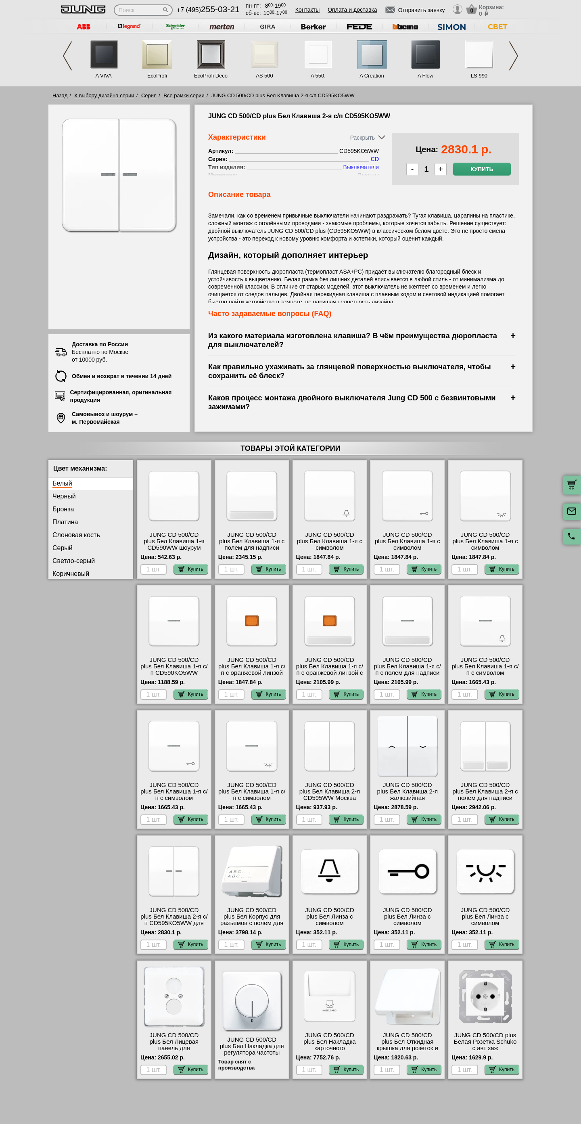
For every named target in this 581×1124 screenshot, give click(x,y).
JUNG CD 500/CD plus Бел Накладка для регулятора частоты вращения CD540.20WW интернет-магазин (252, 1055)
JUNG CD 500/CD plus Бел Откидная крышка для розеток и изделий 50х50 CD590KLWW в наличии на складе (407, 1051)
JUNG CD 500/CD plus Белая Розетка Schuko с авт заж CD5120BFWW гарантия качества (485, 1048)
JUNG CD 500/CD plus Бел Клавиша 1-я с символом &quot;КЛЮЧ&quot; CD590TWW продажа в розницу (407, 551)
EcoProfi (157, 76)
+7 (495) (208, 9)
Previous (67, 56)
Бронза (63, 509)
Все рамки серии (183, 95)
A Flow (425, 76)
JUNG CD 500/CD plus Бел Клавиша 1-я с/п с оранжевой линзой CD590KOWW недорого (251, 669)
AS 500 (264, 76)
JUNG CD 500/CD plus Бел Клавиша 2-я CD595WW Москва (329, 791)
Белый (62, 483)
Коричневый (70, 573)
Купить (481, 169)
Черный (64, 496)
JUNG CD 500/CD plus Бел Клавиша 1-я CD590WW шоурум (174, 541)
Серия (149, 95)
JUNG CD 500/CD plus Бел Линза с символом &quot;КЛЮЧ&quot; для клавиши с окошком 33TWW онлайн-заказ (407, 926)
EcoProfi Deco (211, 76)
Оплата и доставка (352, 9)
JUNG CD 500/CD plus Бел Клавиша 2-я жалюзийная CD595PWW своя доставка (407, 798)
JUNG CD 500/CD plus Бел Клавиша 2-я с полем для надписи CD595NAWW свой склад (485, 798)
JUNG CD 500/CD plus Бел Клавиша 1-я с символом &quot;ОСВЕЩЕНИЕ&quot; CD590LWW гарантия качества (485, 551)
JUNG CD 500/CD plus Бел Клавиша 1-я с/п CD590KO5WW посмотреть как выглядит (173, 673)
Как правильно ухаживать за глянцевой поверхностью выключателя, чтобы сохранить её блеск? (349, 371)
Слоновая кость (76, 535)
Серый (62, 547)
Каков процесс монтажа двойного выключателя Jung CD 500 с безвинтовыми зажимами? (352, 402)
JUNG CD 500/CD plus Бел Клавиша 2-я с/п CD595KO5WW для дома (173, 920)
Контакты (307, 9)
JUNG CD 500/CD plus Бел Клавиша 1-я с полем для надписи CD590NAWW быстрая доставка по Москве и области (251, 551)
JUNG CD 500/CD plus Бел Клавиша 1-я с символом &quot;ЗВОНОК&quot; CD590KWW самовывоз (329, 548)
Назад (59, 95)
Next (513, 56)
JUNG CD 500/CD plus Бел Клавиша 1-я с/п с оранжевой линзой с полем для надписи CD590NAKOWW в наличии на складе (329, 676)
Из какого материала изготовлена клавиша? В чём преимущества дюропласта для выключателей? (352, 340)
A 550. (318, 76)
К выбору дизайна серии (104, 95)
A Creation (371, 76)
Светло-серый (73, 560)
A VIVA (103, 76)
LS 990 (479, 76)
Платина (65, 522)
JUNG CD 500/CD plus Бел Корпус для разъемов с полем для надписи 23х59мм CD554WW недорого (252, 923)
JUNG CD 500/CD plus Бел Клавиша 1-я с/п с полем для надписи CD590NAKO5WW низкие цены (407, 673)
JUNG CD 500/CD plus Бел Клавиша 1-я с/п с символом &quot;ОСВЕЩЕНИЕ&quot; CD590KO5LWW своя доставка (251, 801)
